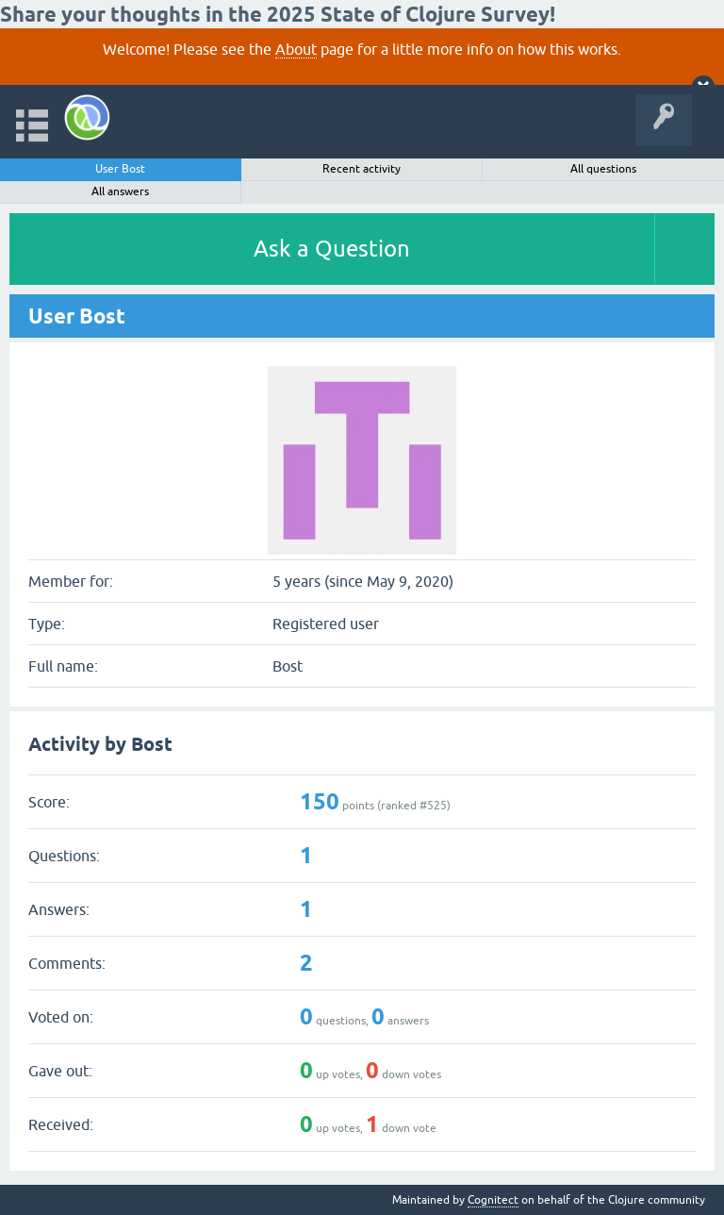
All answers (120, 191)
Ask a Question (332, 248)
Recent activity (361, 168)
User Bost (120, 168)
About (296, 49)
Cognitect (493, 1200)
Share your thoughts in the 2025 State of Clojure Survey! (277, 14)
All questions (603, 168)
